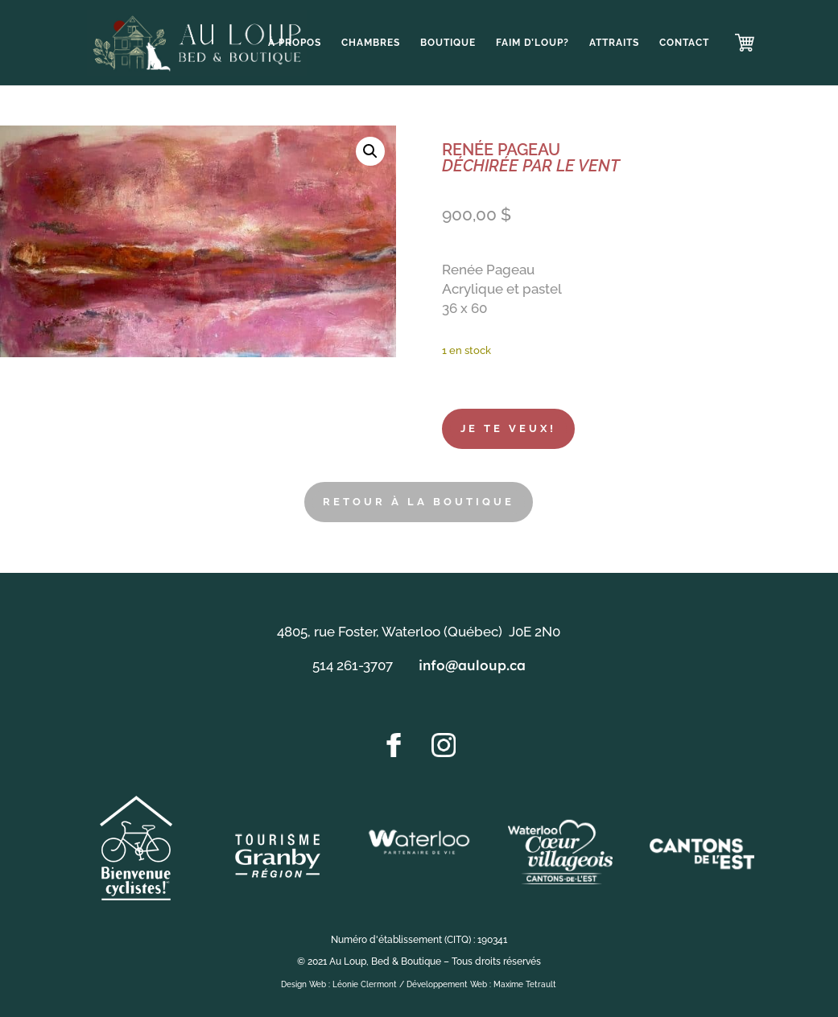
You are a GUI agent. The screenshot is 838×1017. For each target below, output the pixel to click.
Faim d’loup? (532, 42)
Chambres (370, 42)
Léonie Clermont (364, 984)
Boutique (448, 42)
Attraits (614, 42)
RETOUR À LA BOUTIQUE (418, 502)
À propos (294, 42)
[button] (370, 151)
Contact (684, 42)
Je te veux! (508, 428)
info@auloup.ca (472, 665)
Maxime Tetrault (524, 984)
